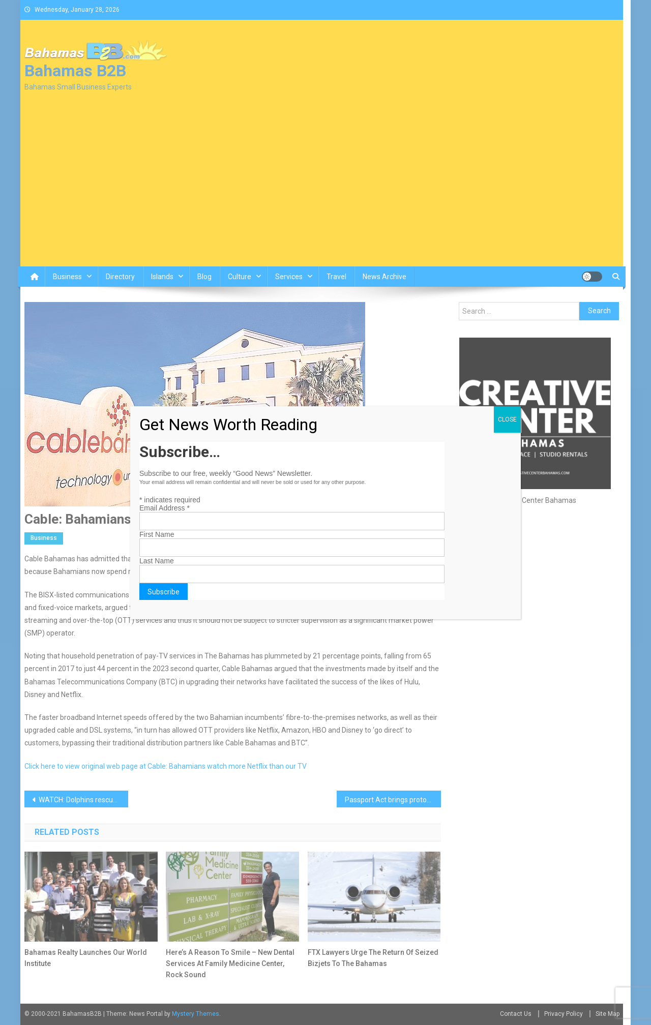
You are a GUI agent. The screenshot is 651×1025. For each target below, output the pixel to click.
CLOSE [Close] (507, 419)
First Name (156, 534)
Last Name (156, 561)
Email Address (164, 508)
